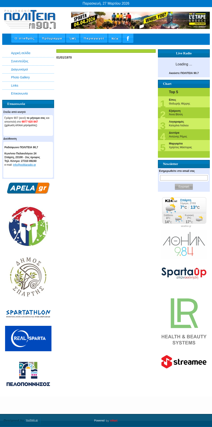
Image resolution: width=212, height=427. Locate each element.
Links (14, 85)
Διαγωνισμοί (19, 69)
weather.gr (186, 226)
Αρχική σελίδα (20, 53)
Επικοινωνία (19, 93)
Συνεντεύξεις (19, 61)
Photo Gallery (20, 77)
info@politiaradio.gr (24, 164)
